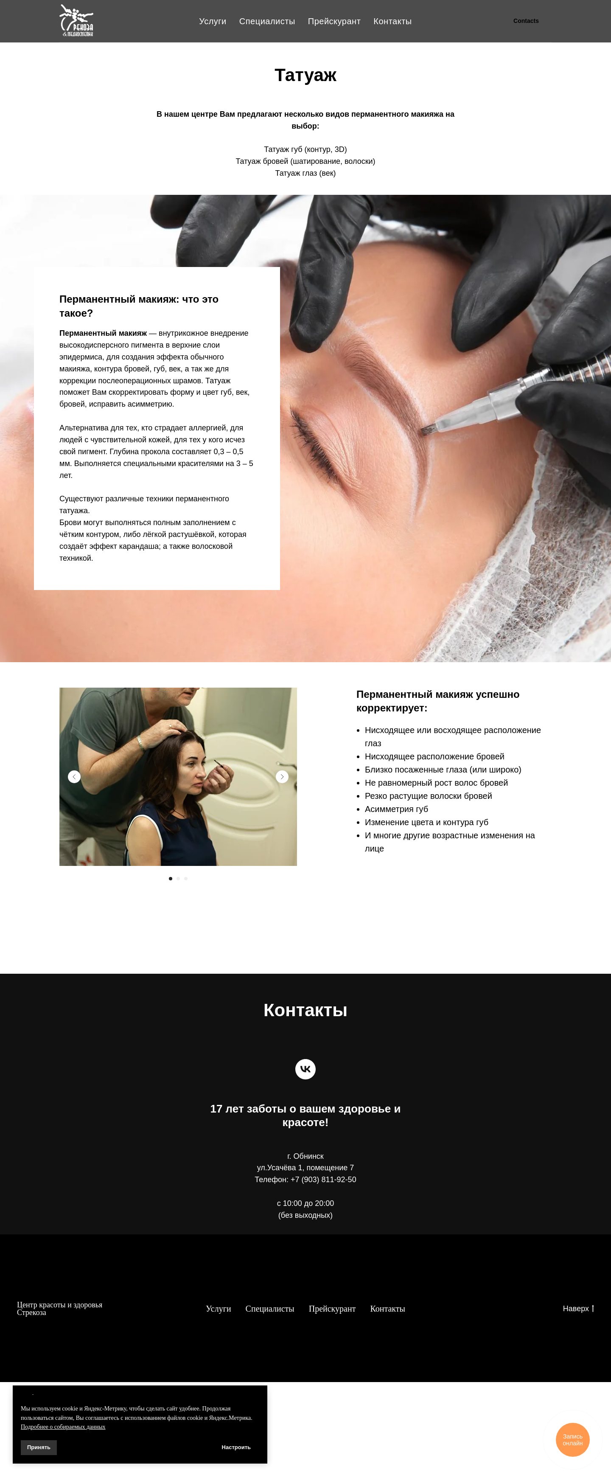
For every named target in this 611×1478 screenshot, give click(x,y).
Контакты (392, 21)
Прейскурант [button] (334, 21)
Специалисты (267, 21)
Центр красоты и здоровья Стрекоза (59, 1309)
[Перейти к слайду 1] (170, 878)
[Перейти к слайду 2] (178, 878)
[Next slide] (282, 776)
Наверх (578, 1309)
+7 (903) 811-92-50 (323, 1179)
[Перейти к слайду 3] (186, 878)
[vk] (305, 1069)
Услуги (213, 21)
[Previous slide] (74, 776)
